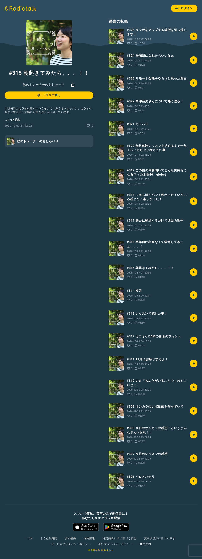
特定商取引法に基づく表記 (119, 538)
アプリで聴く (49, 95)
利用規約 (145, 543)
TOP (30, 538)
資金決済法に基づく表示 (159, 538)
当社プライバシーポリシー (115, 543)
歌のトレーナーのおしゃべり (43, 84)
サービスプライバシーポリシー (71, 543)
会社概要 (70, 538)
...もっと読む (12, 119)
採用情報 (89, 538)
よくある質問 (48, 538)
